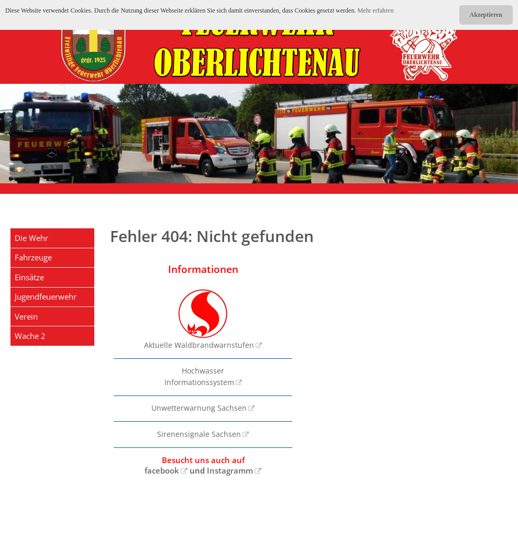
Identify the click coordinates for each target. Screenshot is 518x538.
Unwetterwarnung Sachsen (199, 408)
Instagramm (230, 470)
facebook (162, 470)
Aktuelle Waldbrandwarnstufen (199, 318)
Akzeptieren (486, 14)
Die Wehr (31, 238)
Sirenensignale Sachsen (199, 434)
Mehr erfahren (375, 10)
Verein (26, 316)
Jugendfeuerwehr (45, 296)
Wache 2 (30, 336)
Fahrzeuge (33, 257)
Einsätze (29, 277)
